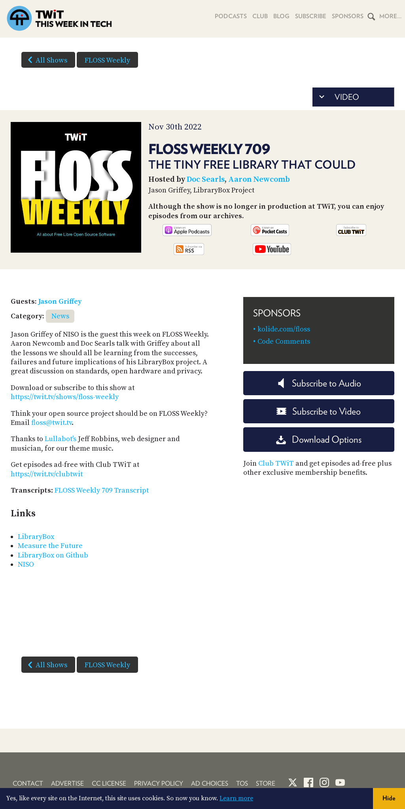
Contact (28, 783)
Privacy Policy (158, 783)
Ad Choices (209, 783)
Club (260, 16)
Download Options (318, 439)
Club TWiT (276, 463)
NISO (26, 564)
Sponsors (347, 16)
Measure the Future (50, 545)
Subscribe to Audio (318, 383)
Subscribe (310, 16)
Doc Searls (206, 180)
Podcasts (231, 16)
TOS (242, 783)
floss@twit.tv (51, 422)
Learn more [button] (236, 798)
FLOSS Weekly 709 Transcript (102, 490)
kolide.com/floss (283, 329)
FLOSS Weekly (107, 60)
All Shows (46, 59)
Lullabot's (60, 439)
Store (265, 783)
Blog (281, 16)
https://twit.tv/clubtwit (47, 474)
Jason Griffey (59, 301)
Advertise (67, 783)
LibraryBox (36, 536)
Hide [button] (389, 798)
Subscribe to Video (318, 411)
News (60, 316)
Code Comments (283, 341)
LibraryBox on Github (53, 555)
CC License (109, 783)
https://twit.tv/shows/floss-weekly (65, 397)
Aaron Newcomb (259, 180)
